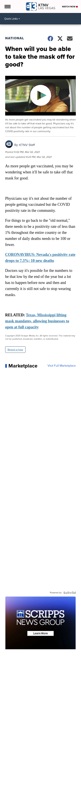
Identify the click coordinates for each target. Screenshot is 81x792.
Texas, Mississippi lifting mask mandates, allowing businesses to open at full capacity (37, 321)
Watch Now (70, 6)
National (14, 38)
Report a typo (15, 350)
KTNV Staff (27, 145)
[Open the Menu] (7, 6)
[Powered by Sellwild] (69, 592)
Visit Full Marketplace (62, 365)
